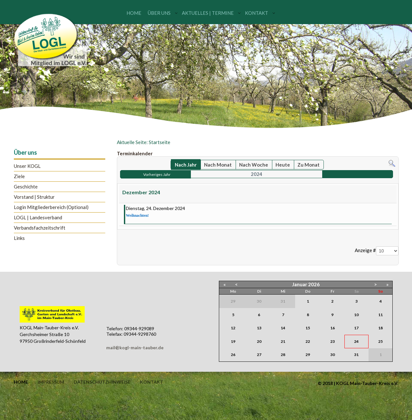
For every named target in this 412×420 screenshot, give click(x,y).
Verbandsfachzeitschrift (39, 227)
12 (233, 327)
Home (133, 13)
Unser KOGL (27, 166)
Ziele (19, 176)
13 (259, 327)
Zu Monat (308, 165)
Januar (299, 284)
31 (356, 354)
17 (356, 327)
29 (307, 354)
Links (19, 238)
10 (356, 314)
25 (380, 341)
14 (283, 327)
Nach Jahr (186, 165)
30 (332, 354)
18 (380, 327)
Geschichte (26, 186)
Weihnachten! (137, 215)
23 (332, 341)
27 (259, 354)
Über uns (159, 13)
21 (283, 341)
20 (259, 341)
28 (283, 354)
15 (307, 327)
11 (380, 314)
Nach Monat (218, 165)
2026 (314, 284)
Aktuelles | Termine (208, 13)
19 (233, 341)
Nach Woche (253, 165)
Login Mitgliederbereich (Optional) (51, 207)
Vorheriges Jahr (157, 174)
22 (307, 341)
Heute (283, 165)
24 (356, 341)
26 (233, 354)
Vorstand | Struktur (34, 197)
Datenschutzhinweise (102, 382)
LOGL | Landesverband (38, 217)
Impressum (51, 382)
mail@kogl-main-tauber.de (135, 347)
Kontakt (256, 13)
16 (332, 327)
